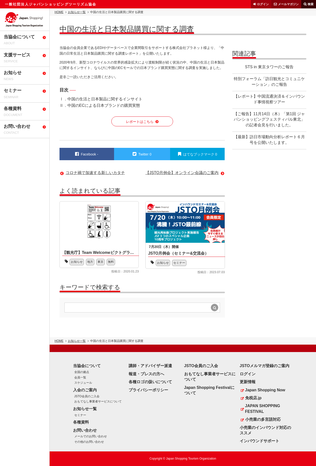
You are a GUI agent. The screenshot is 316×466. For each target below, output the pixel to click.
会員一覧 (80, 377)
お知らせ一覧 (77, 12)
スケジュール (83, 382)
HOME (59, 12)
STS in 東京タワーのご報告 (269, 67)
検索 (311, 4)
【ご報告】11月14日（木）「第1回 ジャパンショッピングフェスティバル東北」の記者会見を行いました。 (269, 119)
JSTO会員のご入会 (86, 396)
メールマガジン (288, 4)
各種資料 (81, 422)
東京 (100, 262)
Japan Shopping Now (265, 390)
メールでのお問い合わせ (90, 436)
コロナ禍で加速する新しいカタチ (95, 173)
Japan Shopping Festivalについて (209, 390)
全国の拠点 (81, 372)
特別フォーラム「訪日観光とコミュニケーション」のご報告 (269, 81)
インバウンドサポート (259, 441)
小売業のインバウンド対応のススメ (265, 430)
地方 (90, 262)
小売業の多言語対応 (263, 419)
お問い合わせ (85, 430)
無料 (111, 262)
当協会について (87, 366)
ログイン (263, 4)
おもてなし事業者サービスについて (98, 401)
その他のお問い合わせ (89, 442)
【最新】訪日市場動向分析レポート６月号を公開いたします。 (269, 139)
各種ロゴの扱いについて (150, 382)
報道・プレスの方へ (146, 374)
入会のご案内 (85, 390)
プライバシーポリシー (148, 390)
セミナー (179, 263)
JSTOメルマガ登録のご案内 (265, 366)
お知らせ (77, 262)
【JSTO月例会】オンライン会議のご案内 (182, 173)
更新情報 (248, 382)
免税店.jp (253, 398)
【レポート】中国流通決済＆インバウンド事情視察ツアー (269, 99)
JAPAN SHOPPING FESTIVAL (262, 408)
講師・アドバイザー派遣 (150, 366)
